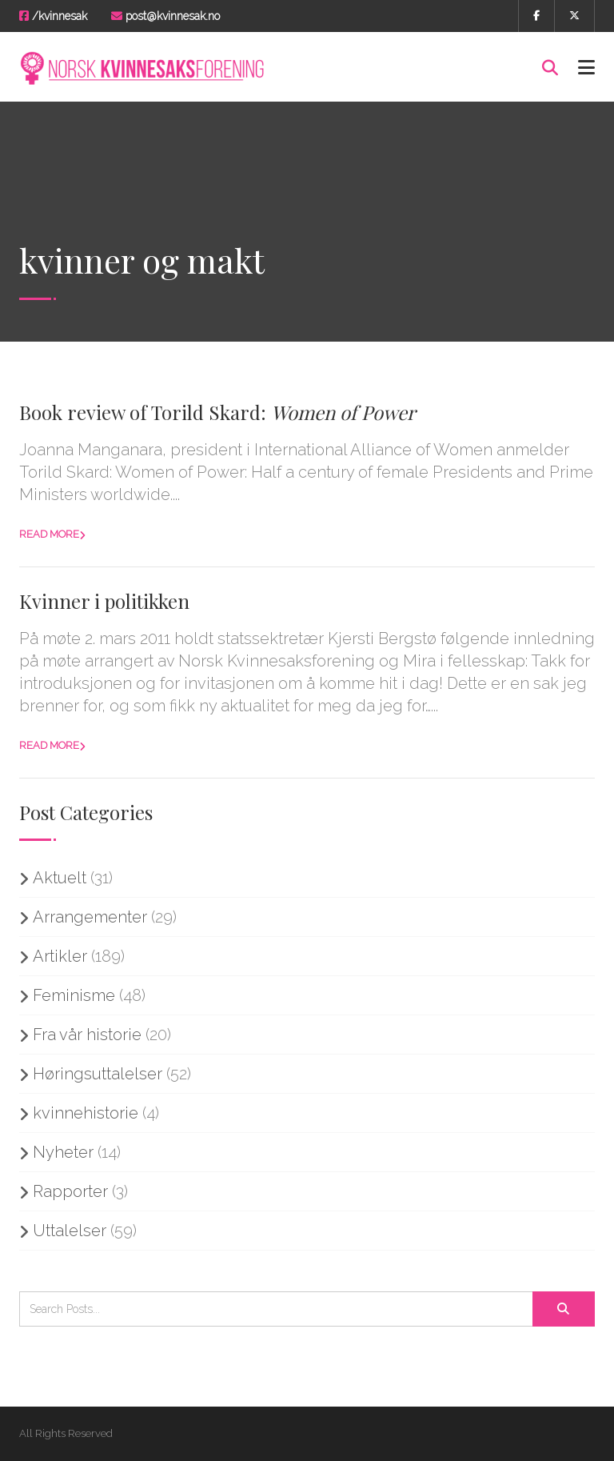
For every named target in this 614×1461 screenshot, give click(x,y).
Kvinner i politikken (104, 601)
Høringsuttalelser (97, 1073)
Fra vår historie (87, 1034)
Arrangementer (90, 917)
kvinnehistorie (85, 1113)
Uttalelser (69, 1230)
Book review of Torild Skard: (217, 412)
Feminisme (74, 995)
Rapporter (70, 1191)
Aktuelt (59, 877)
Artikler (60, 956)
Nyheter (63, 1152)
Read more (49, 534)
